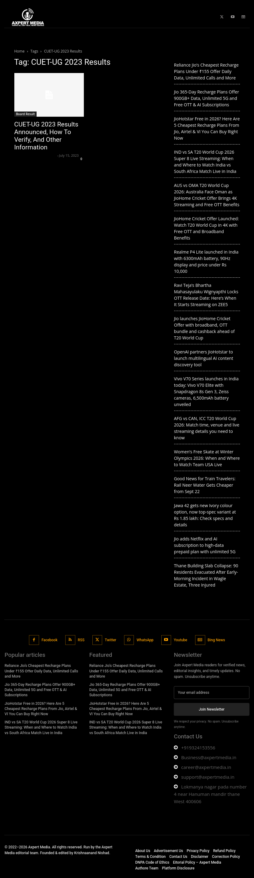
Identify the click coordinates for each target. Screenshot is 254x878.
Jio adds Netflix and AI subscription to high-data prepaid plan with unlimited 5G (205, 545)
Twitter (110, 639)
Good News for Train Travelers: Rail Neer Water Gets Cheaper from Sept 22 (205, 485)
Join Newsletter (211, 709)
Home (19, 51)
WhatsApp (145, 639)
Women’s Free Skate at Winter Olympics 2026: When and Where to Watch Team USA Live (207, 458)
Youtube (180, 639)
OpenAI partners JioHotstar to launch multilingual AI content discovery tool (203, 358)
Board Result (25, 114)
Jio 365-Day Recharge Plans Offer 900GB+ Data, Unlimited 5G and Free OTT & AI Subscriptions (206, 98)
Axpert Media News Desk (35, 155)
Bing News (216, 639)
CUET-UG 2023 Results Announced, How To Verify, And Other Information (46, 136)
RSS (81, 639)
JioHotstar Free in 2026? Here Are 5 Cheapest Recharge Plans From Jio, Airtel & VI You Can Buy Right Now (42, 707)
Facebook (50, 639)
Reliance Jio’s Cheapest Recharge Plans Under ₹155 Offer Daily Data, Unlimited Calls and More (206, 71)
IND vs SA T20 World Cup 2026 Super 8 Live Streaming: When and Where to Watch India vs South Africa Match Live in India (42, 726)
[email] (211, 692)
